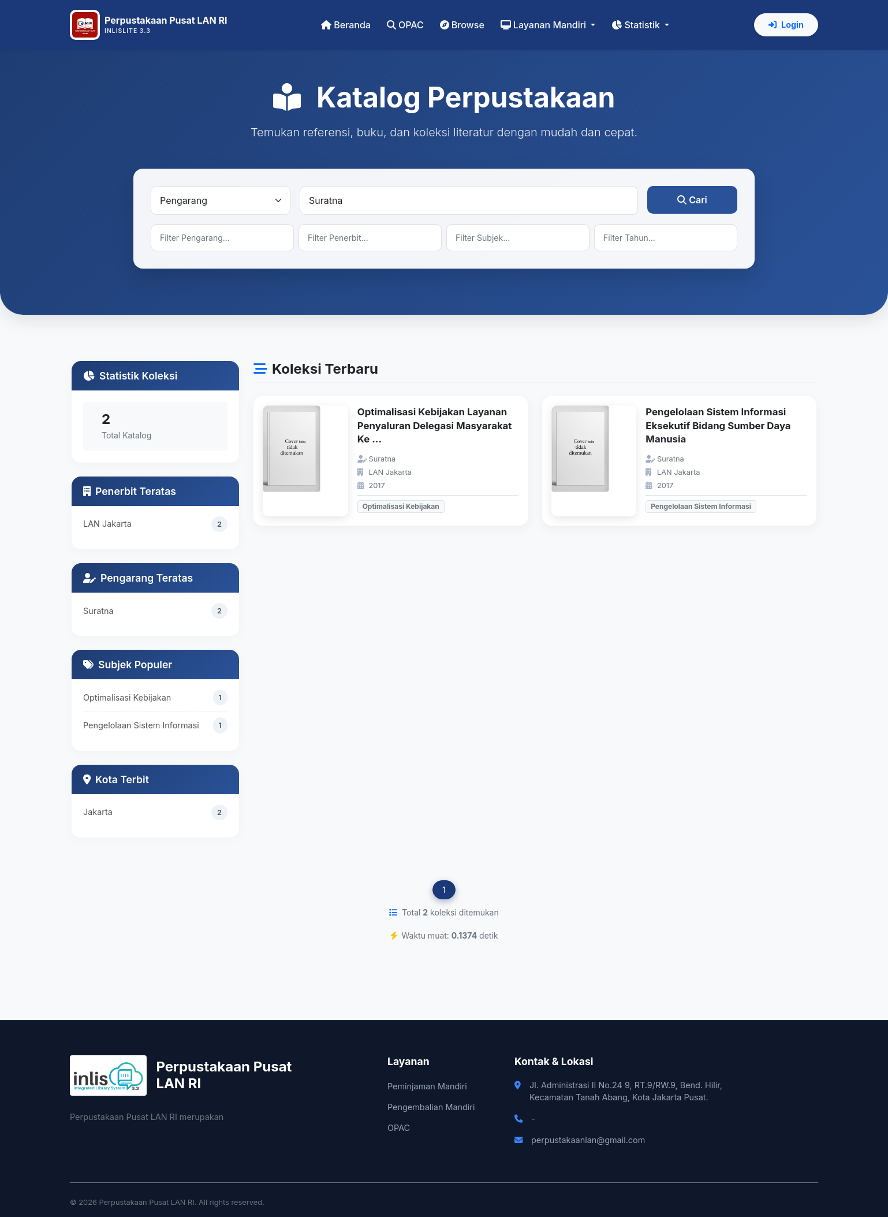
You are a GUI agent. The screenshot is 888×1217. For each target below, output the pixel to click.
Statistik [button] (636, 25)
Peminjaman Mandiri (427, 1086)
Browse (462, 25)
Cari (692, 200)
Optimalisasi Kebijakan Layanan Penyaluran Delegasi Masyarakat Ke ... (434, 425)
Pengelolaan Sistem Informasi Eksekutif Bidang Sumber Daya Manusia (718, 425)
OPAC (405, 25)
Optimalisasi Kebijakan (127, 698)
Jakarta (98, 812)
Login (786, 24)
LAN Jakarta (107, 524)
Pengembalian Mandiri (431, 1107)
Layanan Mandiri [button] (545, 25)
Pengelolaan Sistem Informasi (141, 726)
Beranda (346, 25)
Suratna (98, 611)
